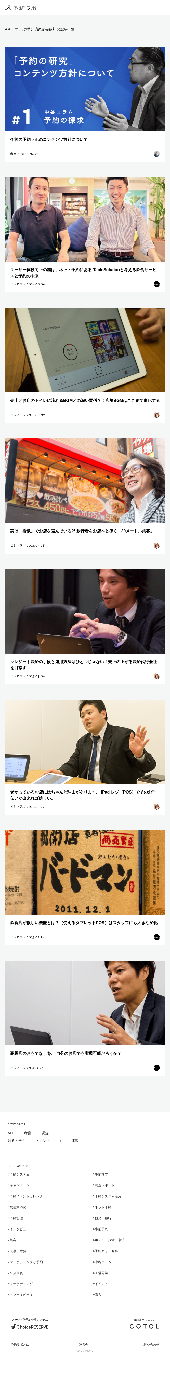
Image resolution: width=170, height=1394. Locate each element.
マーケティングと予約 (26, 1262)
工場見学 (101, 1273)
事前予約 (101, 1229)
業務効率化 (18, 1207)
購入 (98, 1295)
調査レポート (105, 1185)
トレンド (43, 1141)
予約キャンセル (106, 1251)
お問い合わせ (150, 1344)
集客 (13, 1240)
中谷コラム (103, 1262)
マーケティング (21, 1284)
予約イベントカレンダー (28, 1196)
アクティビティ (21, 1295)
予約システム (20, 1174)
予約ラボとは (20, 1344)
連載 (75, 1141)
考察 (27, 1133)
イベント (101, 1284)
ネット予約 (103, 1207)
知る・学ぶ (16, 1141)
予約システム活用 (108, 1196)
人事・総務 (18, 1251)
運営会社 (85, 1344)
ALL (11, 1133)
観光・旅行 (103, 1218)
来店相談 (16, 1273)
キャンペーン (20, 1185)
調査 (45, 1133)
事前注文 (101, 1174)
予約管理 (16, 1218)
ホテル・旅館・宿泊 (110, 1240)
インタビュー (20, 1229)
